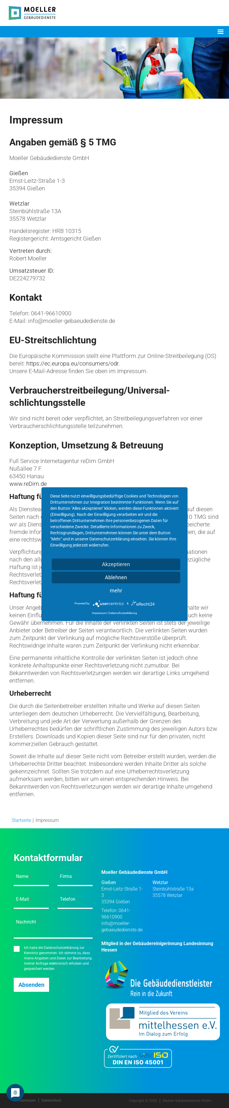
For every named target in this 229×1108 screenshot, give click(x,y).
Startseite (21, 820)
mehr (116, 590)
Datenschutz (51, 1100)
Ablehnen (116, 577)
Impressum (27, 1100)
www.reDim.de (28, 483)
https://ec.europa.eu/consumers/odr (72, 363)
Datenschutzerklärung (123, 613)
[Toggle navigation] (220, 31)
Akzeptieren (116, 564)
